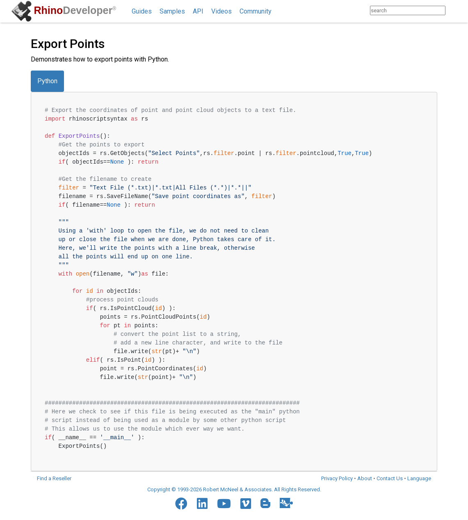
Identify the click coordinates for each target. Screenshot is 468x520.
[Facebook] (181, 503)
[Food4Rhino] (286, 503)
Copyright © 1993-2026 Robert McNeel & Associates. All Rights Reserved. (234, 489)
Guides (142, 11)
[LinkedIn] (202, 503)
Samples (172, 11)
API (198, 11)
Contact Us (390, 478)
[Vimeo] (245, 503)
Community (256, 11)
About (364, 478)
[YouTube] (224, 503)
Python (47, 81)
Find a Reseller (54, 478)
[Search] (453, 10)
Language (419, 478)
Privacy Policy (337, 478)
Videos (221, 11)
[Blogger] (265, 503)
